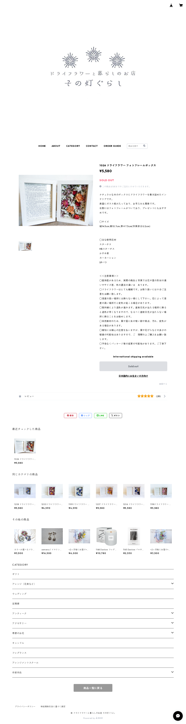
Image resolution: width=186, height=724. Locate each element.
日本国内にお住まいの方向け (133, 375)
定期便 (15, 603)
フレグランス (19, 652)
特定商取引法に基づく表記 (53, 706)
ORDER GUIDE (112, 146)
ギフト (15, 574)
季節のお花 (18, 633)
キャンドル (18, 643)
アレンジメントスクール (25, 662)
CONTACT (92, 146)
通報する (163, 384)
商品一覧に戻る (93, 688)
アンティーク (19, 613)
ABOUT (56, 146)
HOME (42, 146)
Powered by (93, 718)
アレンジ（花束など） (24, 584)
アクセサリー (19, 623)
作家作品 (17, 672)
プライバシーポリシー (25, 706)
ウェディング (19, 593)
